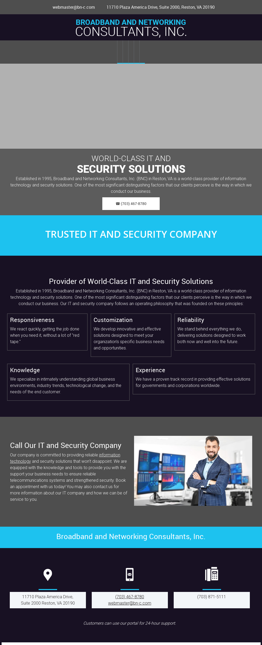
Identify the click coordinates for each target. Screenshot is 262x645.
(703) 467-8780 (129, 596)
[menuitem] (120, 52)
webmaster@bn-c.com (129, 603)
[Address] (157, 7)
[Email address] (71, 7)
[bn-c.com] (131, 29)
